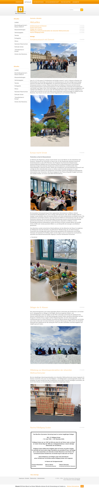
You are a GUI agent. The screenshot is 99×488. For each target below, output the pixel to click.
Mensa (16, 41)
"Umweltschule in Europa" (19, 50)
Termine (17, 35)
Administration (41, 478)
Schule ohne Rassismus (21, 54)
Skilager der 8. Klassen (36, 29)
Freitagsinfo (18, 38)
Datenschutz (33, 478)
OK (82, 486)
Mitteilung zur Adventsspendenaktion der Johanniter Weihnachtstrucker (49, 30)
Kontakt (27, 478)
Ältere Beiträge (34, 474)
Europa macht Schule (36, 27)
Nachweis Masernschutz (21, 44)
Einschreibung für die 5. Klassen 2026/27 (21, 25)
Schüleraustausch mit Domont (38, 26)
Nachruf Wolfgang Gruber (37, 32)
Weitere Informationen (73, 486)
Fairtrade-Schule (19, 46)
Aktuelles (16, 19)
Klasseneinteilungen (20, 29)
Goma (78, 479)
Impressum (21, 478)
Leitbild (16, 22)
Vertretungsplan (19, 32)
